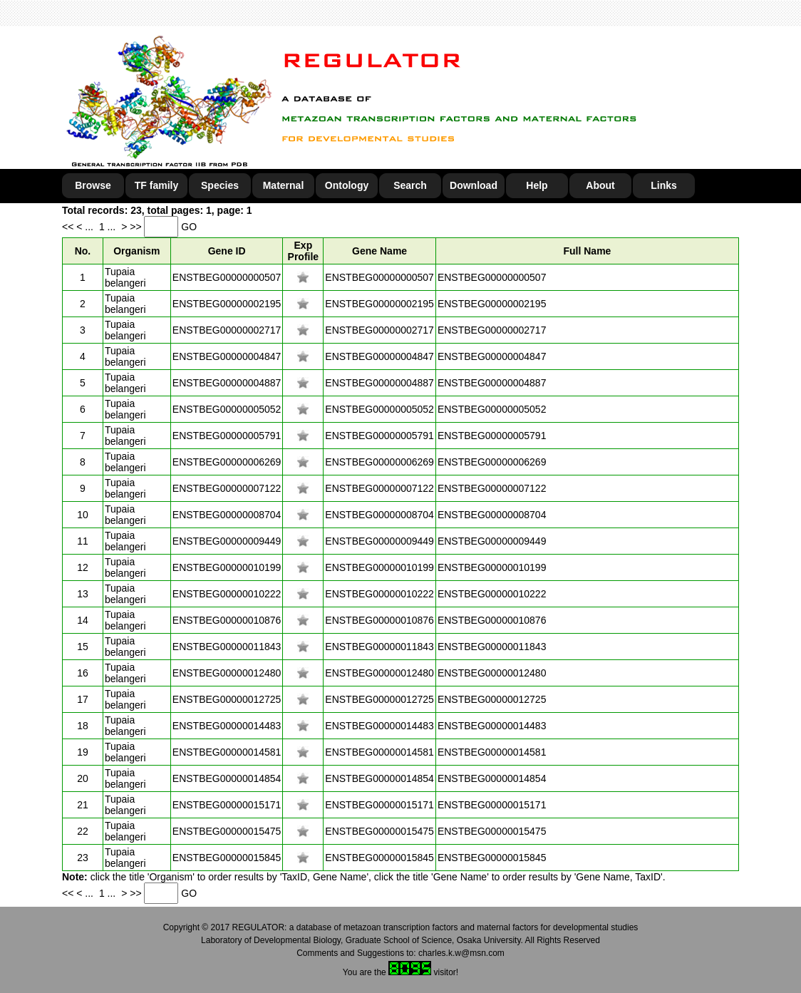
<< (69, 226)
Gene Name (379, 251)
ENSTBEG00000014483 (226, 725)
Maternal (283, 185)
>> (137, 226)
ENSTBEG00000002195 (226, 303)
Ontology (346, 185)
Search (410, 185)
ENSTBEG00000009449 (226, 541)
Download (473, 185)
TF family (156, 185)
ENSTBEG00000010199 (226, 567)
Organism (136, 251)
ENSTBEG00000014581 (226, 752)
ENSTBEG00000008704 (226, 514)
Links (664, 185)
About (600, 185)
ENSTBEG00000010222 (226, 594)
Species (220, 185)
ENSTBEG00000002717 (226, 330)
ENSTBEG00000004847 (226, 356)
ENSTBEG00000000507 (226, 277)
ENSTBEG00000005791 (226, 435)
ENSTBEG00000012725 (226, 699)
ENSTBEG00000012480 (226, 673)
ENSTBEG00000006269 (226, 462)
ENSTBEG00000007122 (226, 488)
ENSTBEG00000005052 (226, 409)
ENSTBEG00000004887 (226, 383)
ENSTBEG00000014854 (226, 778)
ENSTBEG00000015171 (226, 805)
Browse (93, 185)
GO (189, 226)
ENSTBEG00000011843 (226, 646)
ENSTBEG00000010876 (226, 620)
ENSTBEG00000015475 (226, 831)
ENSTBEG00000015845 (226, 857)
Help (536, 185)
